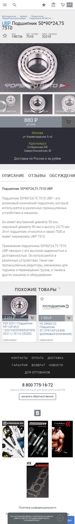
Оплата (38, 358)
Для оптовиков (37, 372)
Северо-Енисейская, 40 (37, 150)
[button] (32, 87)
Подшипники (37, 16)
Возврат (38, 365)
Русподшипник (9, 16)
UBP (6, 23)
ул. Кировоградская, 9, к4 (37, 136)
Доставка (37, 158)
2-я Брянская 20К (37, 147)
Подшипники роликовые (14, 18)
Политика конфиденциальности (37, 507)
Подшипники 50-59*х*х (40, 18)
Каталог (23, 16)
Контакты (19, 358)
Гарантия (20, 365)
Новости (56, 365)
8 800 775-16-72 (37, 384)
